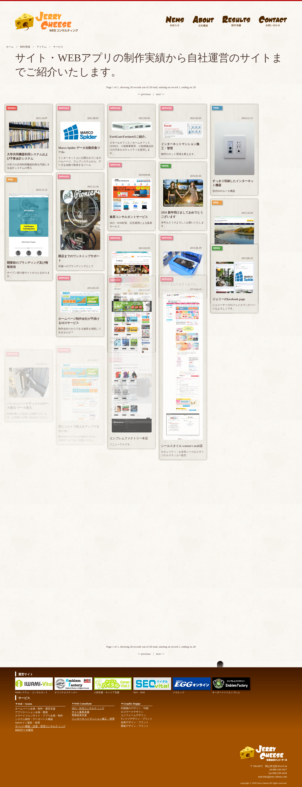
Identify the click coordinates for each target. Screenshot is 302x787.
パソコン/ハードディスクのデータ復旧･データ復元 (28, 406)
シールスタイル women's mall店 (182, 446)
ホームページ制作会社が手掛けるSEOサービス (78, 321)
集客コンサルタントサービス (129, 217)
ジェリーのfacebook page (228, 299)
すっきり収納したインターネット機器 (233, 183)
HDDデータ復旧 (24, 729)
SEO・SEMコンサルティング (88, 708)
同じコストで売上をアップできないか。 (78, 428)
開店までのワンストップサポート (78, 258)
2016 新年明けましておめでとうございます (182, 214)
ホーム (10, 46)
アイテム (41, 46)
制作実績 (25, 46)
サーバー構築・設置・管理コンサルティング (40, 726)
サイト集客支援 (80, 711)
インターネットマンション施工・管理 (180, 146)
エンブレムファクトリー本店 (129, 438)
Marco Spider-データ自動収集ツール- (79, 150)
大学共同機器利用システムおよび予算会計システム (27, 156)
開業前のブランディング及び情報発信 (27, 264)
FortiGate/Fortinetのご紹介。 (129, 136)
